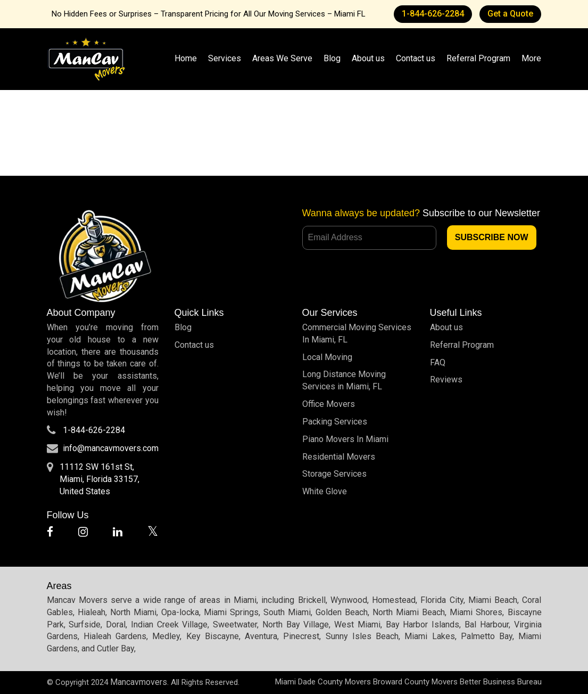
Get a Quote (510, 14)
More (531, 58)
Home (186, 58)
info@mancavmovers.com (111, 448)
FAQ (437, 362)
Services (224, 58)
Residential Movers (338, 457)
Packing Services (334, 422)
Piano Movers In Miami (345, 439)
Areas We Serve (282, 58)
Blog (332, 58)
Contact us (415, 58)
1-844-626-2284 (433, 14)
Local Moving (327, 357)
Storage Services (334, 474)
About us (368, 58)
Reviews (446, 379)
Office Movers (328, 404)
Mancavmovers (138, 682)
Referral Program (478, 58)
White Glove (324, 491)
